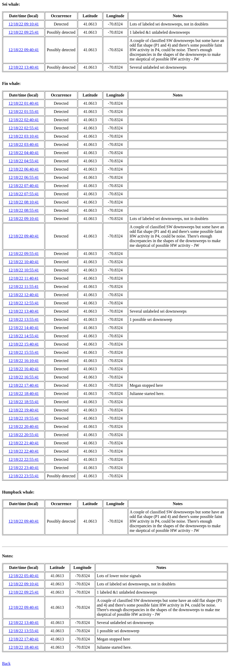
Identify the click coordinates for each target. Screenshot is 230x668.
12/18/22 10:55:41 (23, 270)
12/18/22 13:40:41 (23, 67)
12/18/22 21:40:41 (23, 443)
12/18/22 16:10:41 (23, 360)
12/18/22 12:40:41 (23, 295)
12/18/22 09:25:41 (23, 32)
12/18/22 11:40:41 (23, 278)
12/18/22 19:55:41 (23, 418)
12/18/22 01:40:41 (23, 103)
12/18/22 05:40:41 (23, 576)
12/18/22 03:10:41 (23, 136)
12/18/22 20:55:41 (23, 435)
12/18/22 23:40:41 (23, 467)
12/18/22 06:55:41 (23, 177)
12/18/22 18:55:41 (23, 402)
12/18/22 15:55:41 (23, 352)
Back (6, 663)
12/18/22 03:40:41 (23, 144)
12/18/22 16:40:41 (23, 369)
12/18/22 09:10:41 (23, 24)
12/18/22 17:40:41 (23, 385)
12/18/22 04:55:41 (23, 161)
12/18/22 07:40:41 (23, 185)
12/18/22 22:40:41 (23, 451)
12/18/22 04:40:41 (23, 153)
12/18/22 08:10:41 (23, 202)
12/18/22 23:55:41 (23, 476)
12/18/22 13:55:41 (23, 319)
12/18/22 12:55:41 (23, 303)
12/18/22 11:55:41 (23, 286)
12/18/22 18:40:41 (23, 393)
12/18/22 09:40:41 (23, 50)
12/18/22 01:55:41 (23, 111)
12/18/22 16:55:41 (23, 377)
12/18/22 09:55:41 (23, 253)
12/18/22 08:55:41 (23, 210)
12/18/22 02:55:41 (23, 128)
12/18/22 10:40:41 (23, 262)
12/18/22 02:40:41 (23, 120)
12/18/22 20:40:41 (23, 426)
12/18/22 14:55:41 (23, 336)
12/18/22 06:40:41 (23, 169)
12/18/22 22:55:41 (23, 459)
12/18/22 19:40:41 (23, 410)
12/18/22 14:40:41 (23, 328)
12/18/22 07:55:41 (23, 194)
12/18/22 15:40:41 (23, 344)
